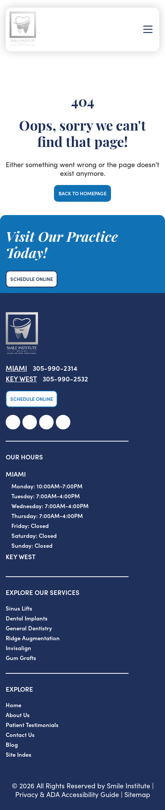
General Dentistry (29, 628)
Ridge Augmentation (33, 638)
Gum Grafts (21, 658)
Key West (21, 378)
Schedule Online (31, 278)
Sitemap (137, 794)
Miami (16, 368)
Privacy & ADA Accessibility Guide (67, 794)
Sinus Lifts (19, 608)
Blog (12, 744)
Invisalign (18, 648)
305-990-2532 (65, 378)
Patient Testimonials (32, 725)
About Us (18, 715)
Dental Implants (27, 618)
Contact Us (20, 734)
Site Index (19, 754)
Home (13, 705)
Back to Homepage (82, 193)
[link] (13, 422)
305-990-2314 (55, 368)
